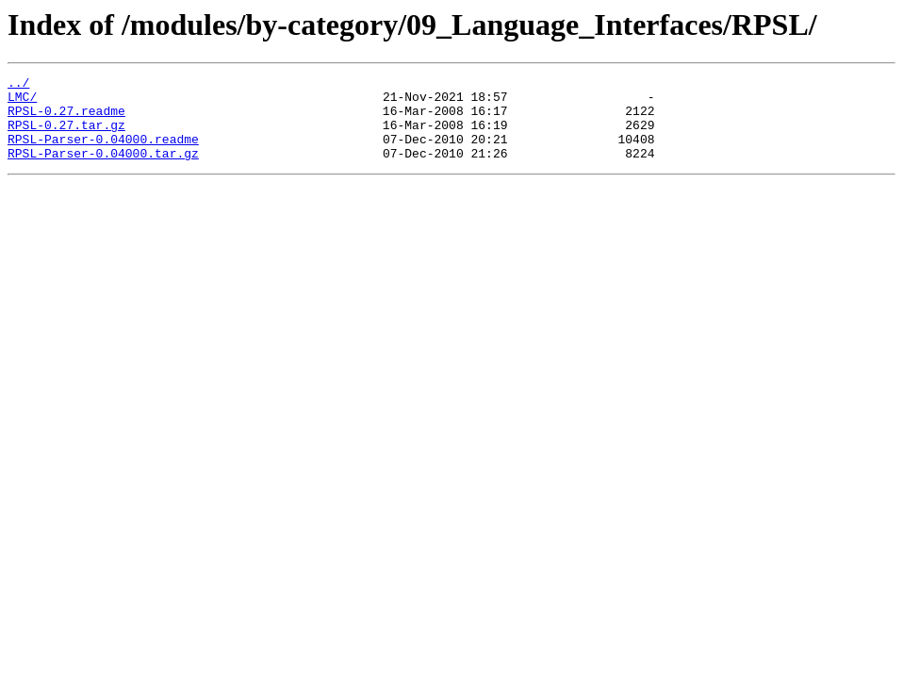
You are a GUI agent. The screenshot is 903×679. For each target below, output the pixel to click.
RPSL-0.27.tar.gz (66, 135)
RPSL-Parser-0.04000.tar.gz (103, 169)
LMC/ (22, 101)
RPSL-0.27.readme (66, 118)
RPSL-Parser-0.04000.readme (103, 152)
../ (18, 84)
